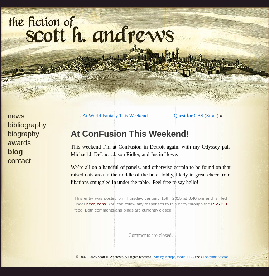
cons (101, 204)
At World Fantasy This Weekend (115, 115)
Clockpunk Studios (214, 257)
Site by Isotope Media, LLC (174, 257)
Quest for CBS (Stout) (196, 115)
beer (90, 204)
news (16, 116)
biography (23, 134)
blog (15, 152)
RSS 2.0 (219, 204)
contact (19, 161)
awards (19, 143)
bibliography (27, 125)
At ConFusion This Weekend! (130, 134)
